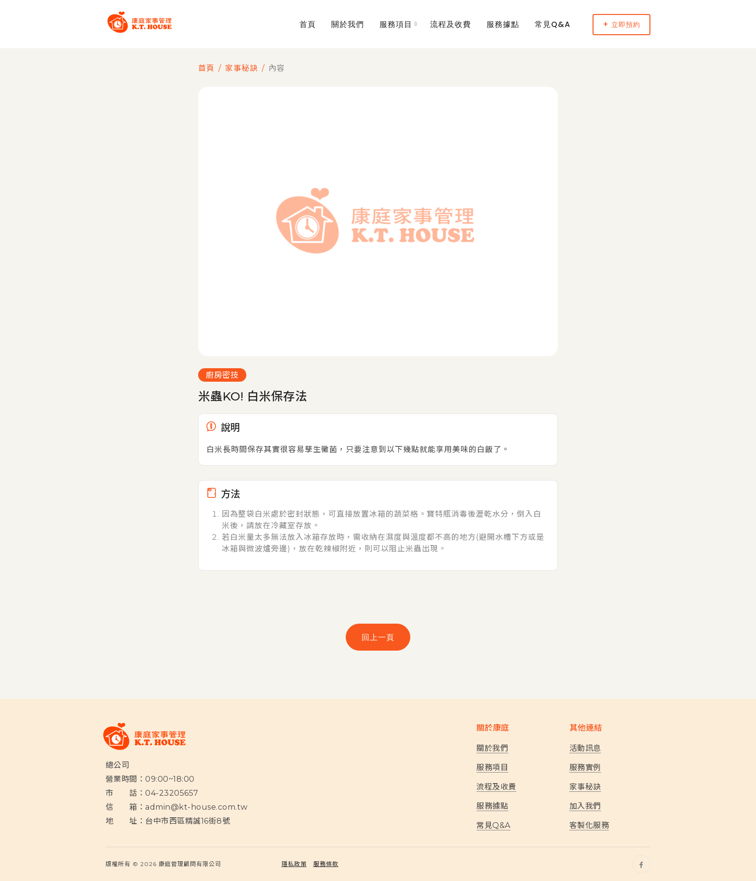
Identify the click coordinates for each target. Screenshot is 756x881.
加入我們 (585, 806)
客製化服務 (589, 825)
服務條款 (325, 864)
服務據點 (502, 24)
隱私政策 (294, 864)
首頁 (307, 24)
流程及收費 (450, 24)
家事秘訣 (241, 68)
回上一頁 (378, 637)
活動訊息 (585, 748)
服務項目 (395, 24)
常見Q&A (552, 24)
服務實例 (585, 767)
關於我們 (347, 24)
